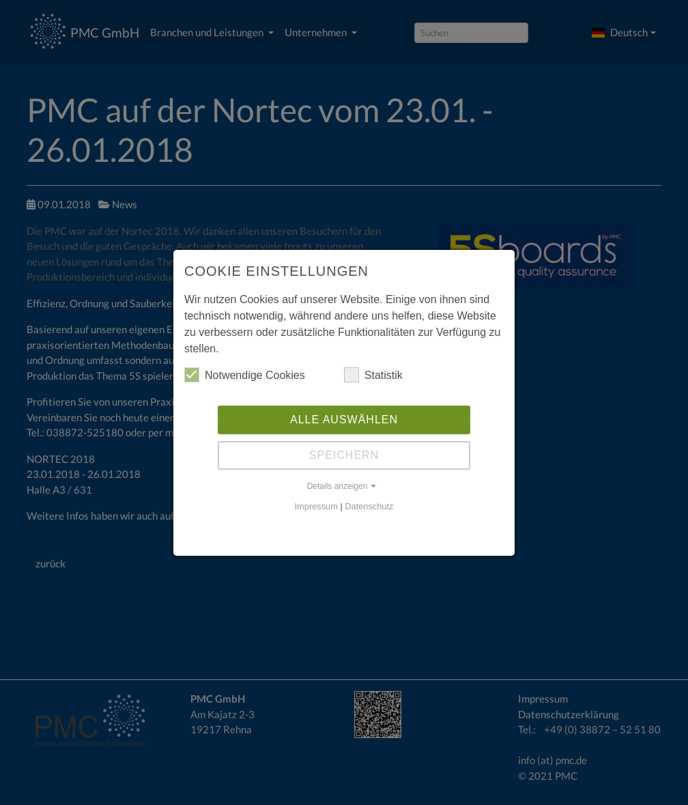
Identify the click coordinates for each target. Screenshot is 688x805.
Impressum (316, 506)
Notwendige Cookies (244, 374)
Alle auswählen (344, 419)
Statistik (373, 374)
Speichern (344, 455)
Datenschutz (369, 506)
